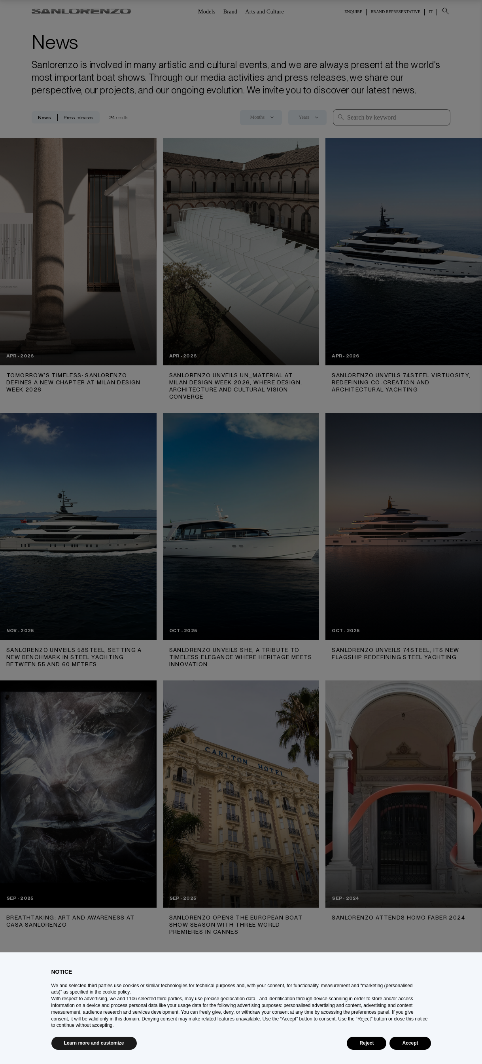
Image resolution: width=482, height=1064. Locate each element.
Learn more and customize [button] (94, 1043)
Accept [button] (410, 1043)
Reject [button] (366, 1043)
